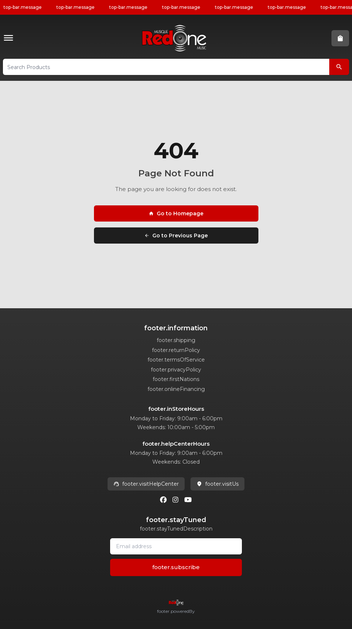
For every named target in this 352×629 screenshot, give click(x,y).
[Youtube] (188, 499)
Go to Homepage (176, 213)
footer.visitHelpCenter (146, 484)
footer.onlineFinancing (176, 389)
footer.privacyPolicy (176, 369)
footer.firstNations (176, 379)
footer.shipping (176, 340)
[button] (10, 38)
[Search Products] (339, 67)
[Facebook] (163, 499)
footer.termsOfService (176, 359)
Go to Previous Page (176, 235)
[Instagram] (175, 499)
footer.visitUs (217, 484)
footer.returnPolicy (176, 350)
